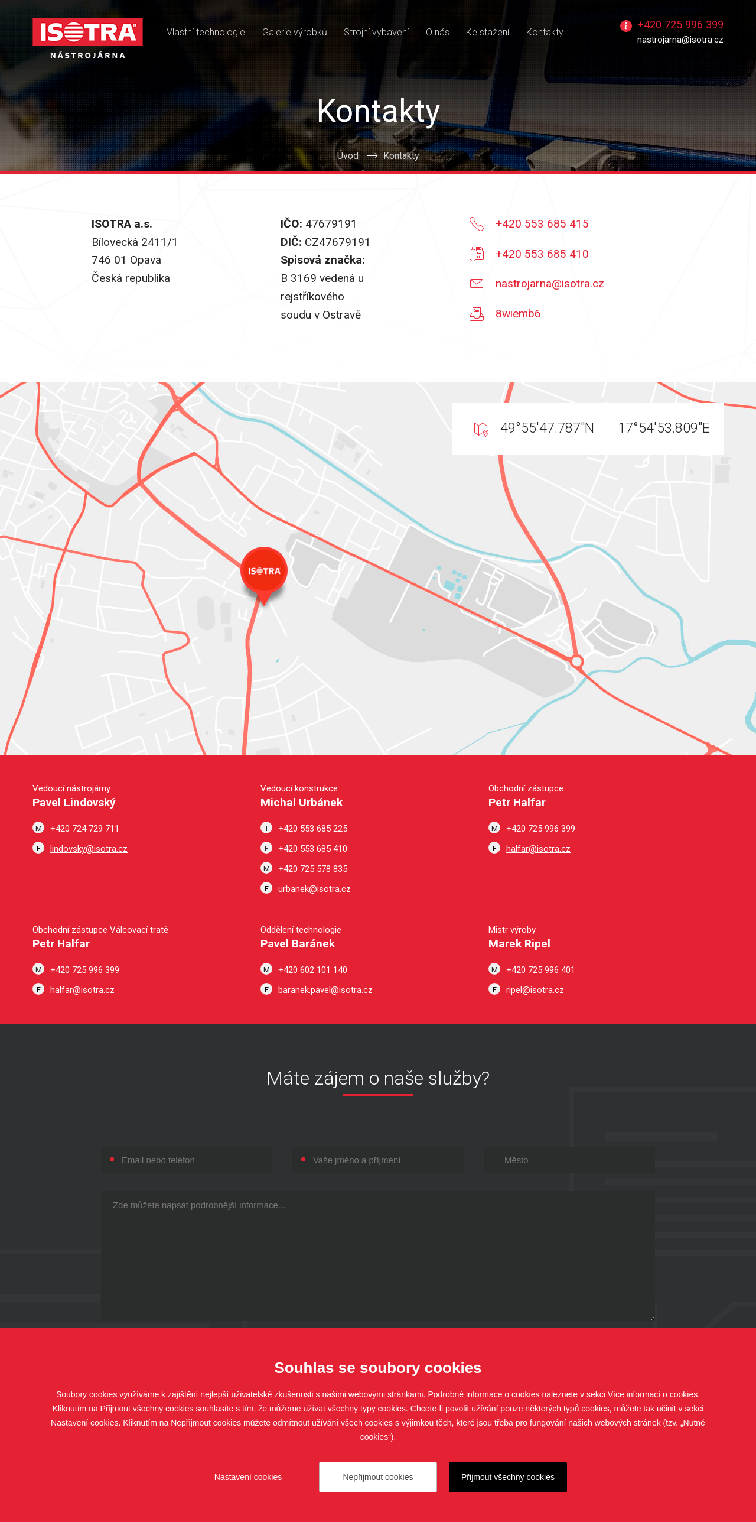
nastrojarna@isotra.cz (680, 39)
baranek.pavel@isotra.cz (325, 990)
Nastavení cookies (248, 1477)
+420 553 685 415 (542, 224)
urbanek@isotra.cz (314, 889)
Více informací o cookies (653, 1394)
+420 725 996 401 (540, 970)
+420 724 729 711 (84, 828)
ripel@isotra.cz (535, 990)
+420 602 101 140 (312, 970)
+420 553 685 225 (312, 828)
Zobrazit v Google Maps (378, 568)
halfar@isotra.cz (538, 848)
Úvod (348, 155)
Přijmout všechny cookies (508, 1477)
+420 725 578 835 (312, 869)
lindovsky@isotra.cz (89, 848)
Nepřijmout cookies (378, 1477)
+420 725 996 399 (681, 24)
